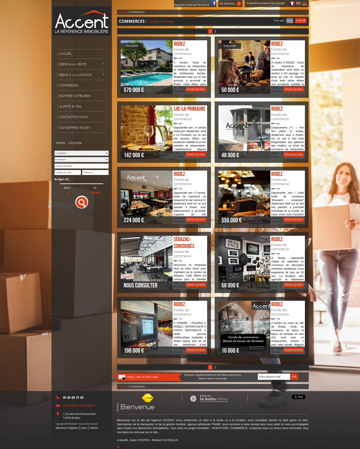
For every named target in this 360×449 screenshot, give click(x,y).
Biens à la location (76, 75)
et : (95, 188)
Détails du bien (164, 67)
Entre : (67, 188)
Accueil (66, 54)
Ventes (60, 143)
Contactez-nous (74, 117)
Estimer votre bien (75, 96)
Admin (94, 428)
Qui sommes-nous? (75, 128)
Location (74, 143)
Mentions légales (67, 428)
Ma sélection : (230, 3)
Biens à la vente (73, 64)
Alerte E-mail (71, 107)
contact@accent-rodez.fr (79, 405)
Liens (84, 428)
